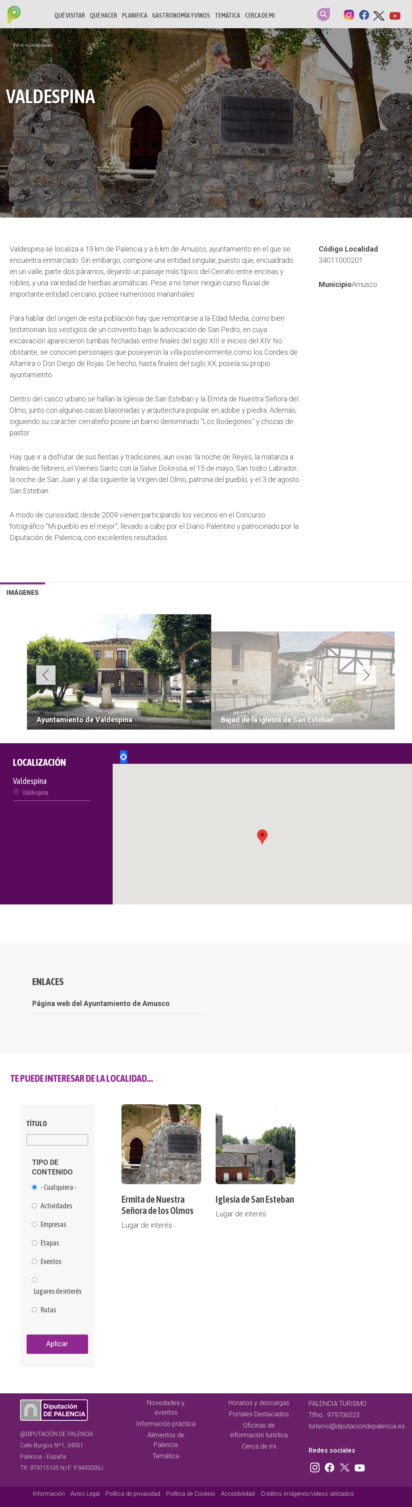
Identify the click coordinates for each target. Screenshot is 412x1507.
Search (323, 14)
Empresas (53, 1224)
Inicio (18, 45)
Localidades (41, 45)
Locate (123, 756)
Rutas (48, 1310)
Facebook (364, 14)
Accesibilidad (238, 1493)
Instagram (348, 14)
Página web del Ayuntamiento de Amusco (101, 1003)
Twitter (379, 14)
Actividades (56, 1206)
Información (49, 1493)
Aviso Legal (85, 1493)
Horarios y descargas (259, 1403)
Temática (227, 15)
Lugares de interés (58, 1291)
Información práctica (166, 1424)
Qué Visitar (69, 15)
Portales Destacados (259, 1414)
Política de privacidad (132, 1493)
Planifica (134, 15)
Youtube (394, 14)
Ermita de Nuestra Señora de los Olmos (158, 1205)
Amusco (364, 284)
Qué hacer (103, 15)
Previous (46, 675)
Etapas (50, 1243)
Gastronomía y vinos (181, 15)
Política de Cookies (190, 1493)
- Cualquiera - (58, 1187)
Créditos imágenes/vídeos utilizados (307, 1493)
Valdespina (35, 792)
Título (37, 1123)
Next (366, 675)
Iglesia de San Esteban (255, 1199)
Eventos (51, 1261)
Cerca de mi (260, 15)
